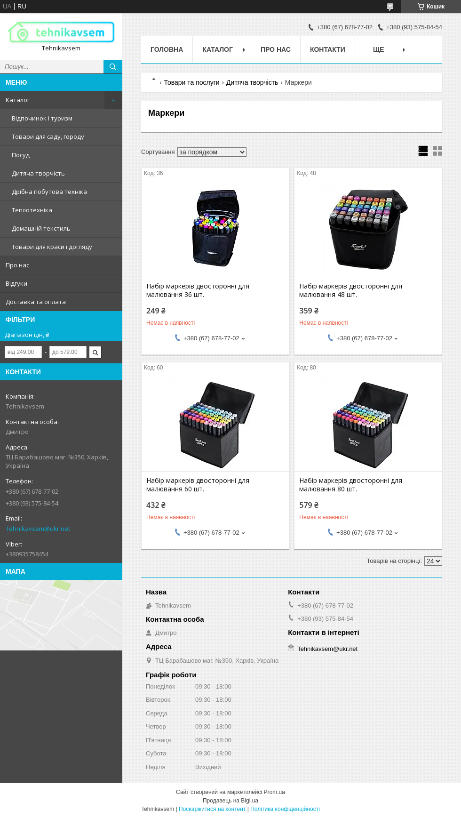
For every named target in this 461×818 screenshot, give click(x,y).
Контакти (327, 49)
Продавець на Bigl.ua (230, 800)
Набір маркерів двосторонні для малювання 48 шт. (350, 290)
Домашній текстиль (41, 228)
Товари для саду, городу (48, 136)
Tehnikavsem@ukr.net (38, 528)
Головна (167, 49)
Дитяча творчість (38, 173)
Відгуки (16, 283)
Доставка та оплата (36, 301)
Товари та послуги (191, 82)
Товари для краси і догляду (52, 246)
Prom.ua (274, 792)
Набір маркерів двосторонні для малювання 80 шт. (350, 484)
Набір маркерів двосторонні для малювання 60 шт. (197, 484)
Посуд (21, 155)
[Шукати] (112, 67)
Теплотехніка (32, 210)
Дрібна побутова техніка (49, 191)
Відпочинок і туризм (42, 118)
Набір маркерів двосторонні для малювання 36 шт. (197, 290)
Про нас (17, 265)
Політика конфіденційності (285, 809)
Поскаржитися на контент (212, 809)
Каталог (18, 100)
